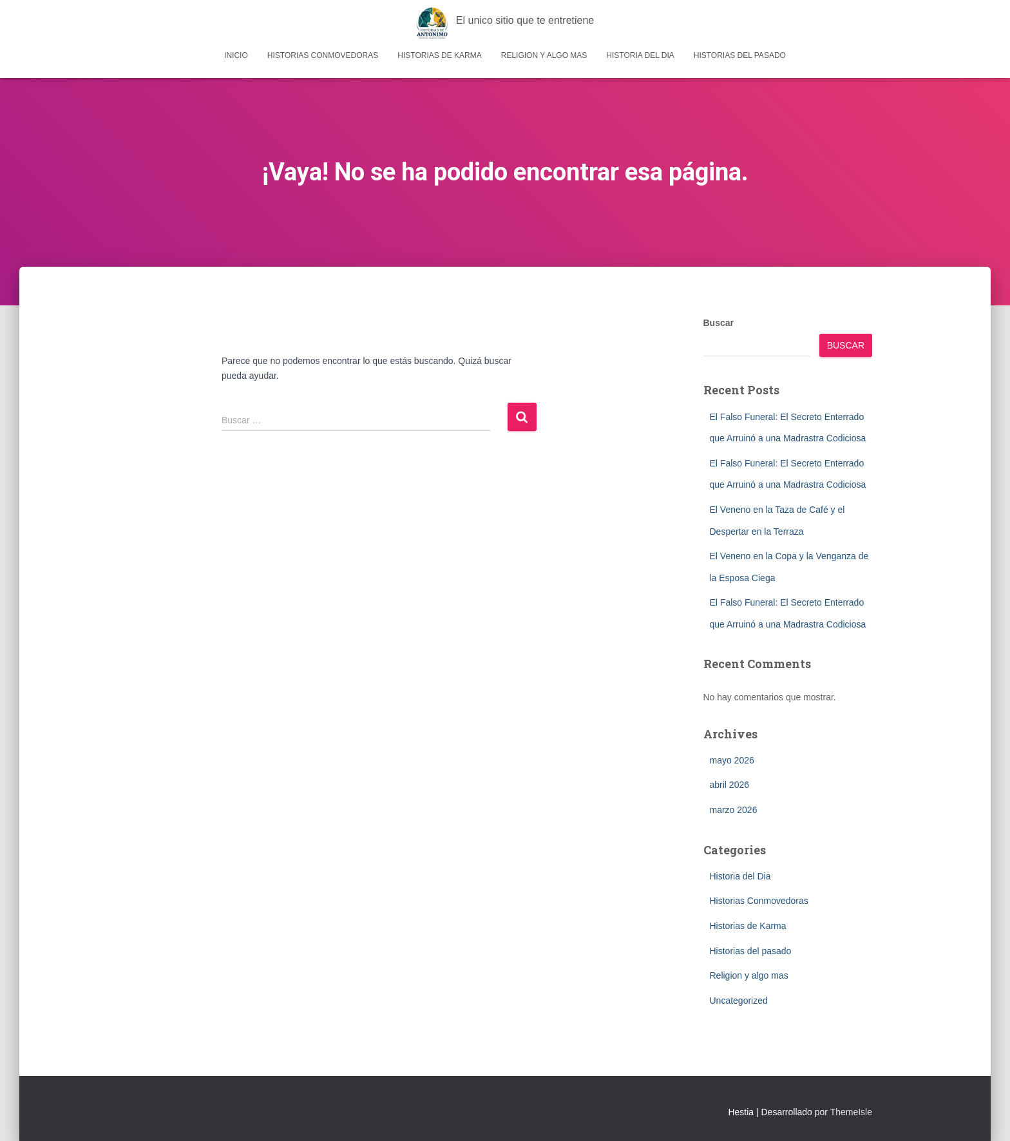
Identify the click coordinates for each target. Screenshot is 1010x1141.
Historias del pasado (740, 55)
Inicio (236, 55)
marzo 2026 (734, 810)
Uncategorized (739, 1000)
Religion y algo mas (544, 55)
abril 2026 (730, 785)
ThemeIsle (851, 1112)
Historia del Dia (640, 55)
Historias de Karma (439, 55)
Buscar (718, 323)
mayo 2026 (732, 760)
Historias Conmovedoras (322, 55)
